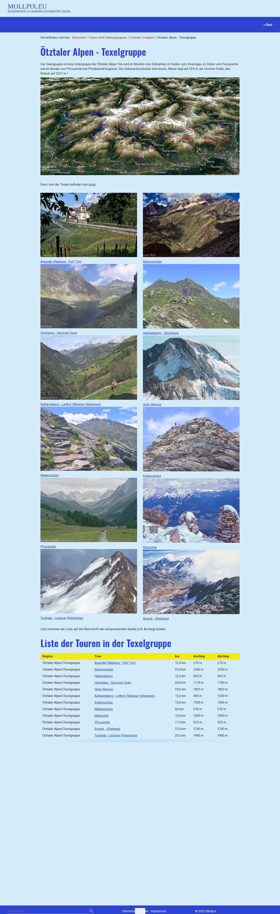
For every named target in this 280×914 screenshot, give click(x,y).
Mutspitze (150, 547)
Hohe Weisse (152, 404)
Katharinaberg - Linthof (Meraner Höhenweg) (70, 404)
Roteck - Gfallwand (156, 618)
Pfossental (48, 546)
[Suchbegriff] (51, 911)
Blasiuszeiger (152, 261)
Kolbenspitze (152, 476)
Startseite (78, 37)
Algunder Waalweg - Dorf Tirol (60, 261)
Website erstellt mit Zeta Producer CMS (245, 911)
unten (92, 184)
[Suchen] (91, 911)
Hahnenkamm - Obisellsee (161, 333)
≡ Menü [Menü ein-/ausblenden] (267, 24)
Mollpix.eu (27, 6)
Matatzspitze (49, 475)
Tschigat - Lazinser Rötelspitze (61, 618)
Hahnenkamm (103, 676)
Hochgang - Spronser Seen (58, 333)
